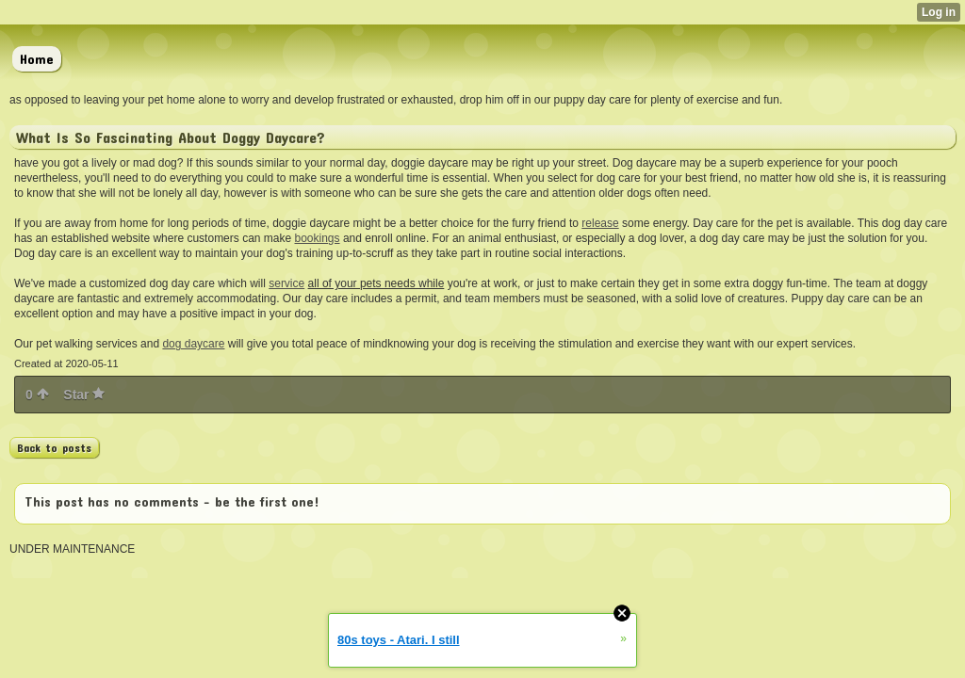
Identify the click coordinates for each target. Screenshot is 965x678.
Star (84, 394)
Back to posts (54, 447)
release (599, 223)
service (286, 283)
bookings (317, 238)
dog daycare (193, 343)
